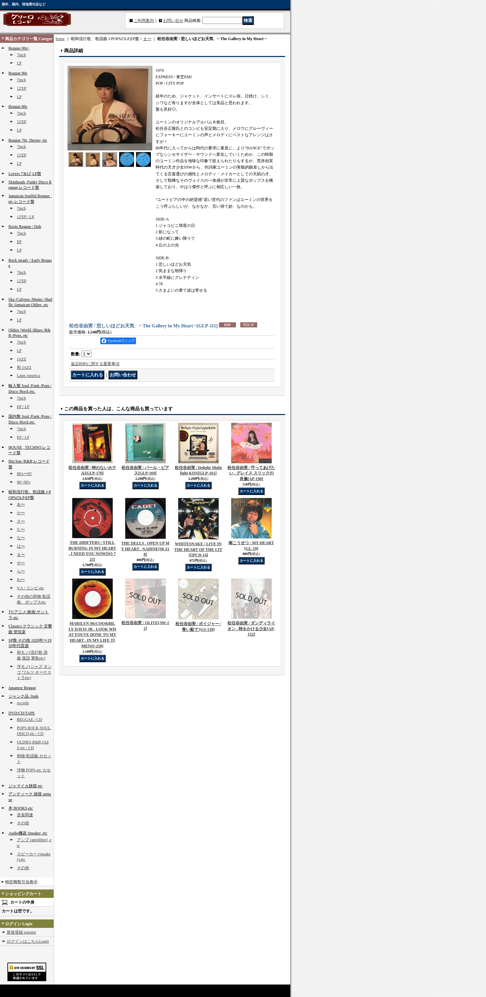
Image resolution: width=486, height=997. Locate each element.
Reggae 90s (17, 73)
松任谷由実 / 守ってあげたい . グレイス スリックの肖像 (251, 473)
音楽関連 (25, 815)
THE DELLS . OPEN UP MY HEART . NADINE (145, 549)
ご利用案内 (144, 20)
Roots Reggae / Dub (24, 226)
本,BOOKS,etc (20, 808)
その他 (23, 823)
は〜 (21, 546)
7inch (21, 55)
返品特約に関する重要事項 (95, 363)
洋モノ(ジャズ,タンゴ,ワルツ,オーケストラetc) (34, 672)
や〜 (21, 563)
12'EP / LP (25, 216)
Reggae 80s (17, 106)
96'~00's (23, 482)
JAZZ (21, 359)
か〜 (21, 512)
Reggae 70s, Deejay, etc (27, 140)
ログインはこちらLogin (28, 941)
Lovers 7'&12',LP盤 (24, 173)
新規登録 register (21, 932)
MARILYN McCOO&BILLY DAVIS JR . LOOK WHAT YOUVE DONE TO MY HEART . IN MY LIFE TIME (92, 634)
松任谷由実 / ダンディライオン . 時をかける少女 (251, 629)
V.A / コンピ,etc (30, 588)
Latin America (28, 375)
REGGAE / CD (29, 719)
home (60, 38)
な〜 (21, 537)
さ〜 (21, 521)
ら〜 (21, 571)
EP (19, 241)
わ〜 (21, 579)
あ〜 (21, 504)
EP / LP (23, 406)
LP (19, 63)
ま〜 (21, 554)
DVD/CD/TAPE (21, 713)
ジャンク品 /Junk (23, 696)
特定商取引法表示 (21, 882)
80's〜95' (24, 473)
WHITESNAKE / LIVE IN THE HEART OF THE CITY (198, 549)
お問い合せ (173, 20)
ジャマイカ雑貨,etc (25, 786)
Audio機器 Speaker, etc (27, 833)
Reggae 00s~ (18, 48)
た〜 (21, 529)
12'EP (21, 88)
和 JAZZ (24, 367)
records (23, 703)
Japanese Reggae (22, 687)
